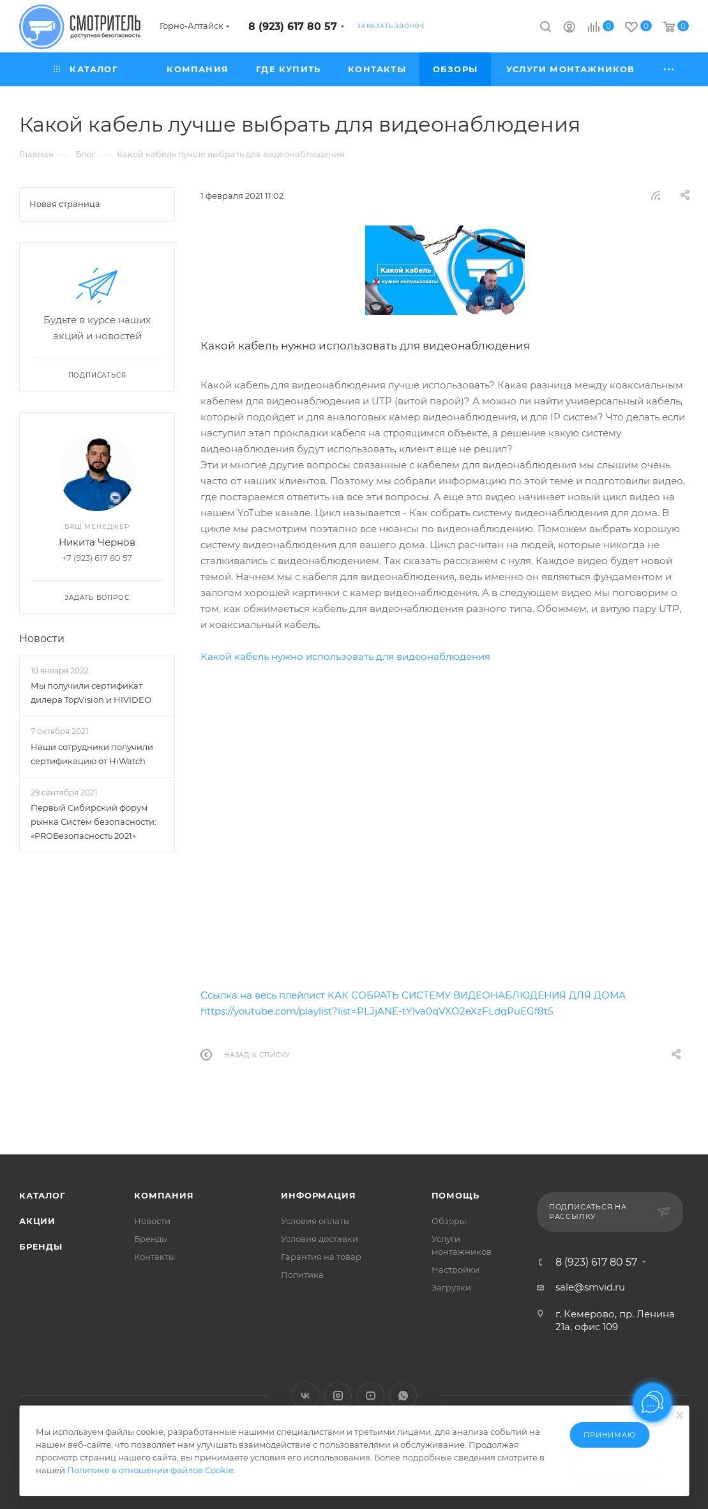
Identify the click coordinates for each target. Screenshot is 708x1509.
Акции (37, 1221)
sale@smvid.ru (590, 1287)
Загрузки (451, 1287)
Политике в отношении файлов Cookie (150, 1470)
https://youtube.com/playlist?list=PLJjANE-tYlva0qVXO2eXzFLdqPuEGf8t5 (376, 1011)
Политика (302, 1274)
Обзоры (449, 1221)
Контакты (154, 1257)
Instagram (338, 1395)
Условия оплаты (315, 1221)
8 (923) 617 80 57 (292, 26)
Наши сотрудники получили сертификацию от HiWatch (92, 754)
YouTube (370, 1395)
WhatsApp (403, 1395)
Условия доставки (319, 1239)
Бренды (41, 1246)
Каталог (42, 1195)
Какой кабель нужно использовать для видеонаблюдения (345, 656)
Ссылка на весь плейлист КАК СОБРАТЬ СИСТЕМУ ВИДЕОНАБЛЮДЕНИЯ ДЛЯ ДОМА (413, 995)
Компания (163, 1195)
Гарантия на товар (321, 1257)
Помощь (455, 1195)
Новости (41, 638)
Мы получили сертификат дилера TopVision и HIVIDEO (91, 692)
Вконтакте (305, 1395)
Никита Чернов (97, 542)
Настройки (455, 1269)
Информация (318, 1195)
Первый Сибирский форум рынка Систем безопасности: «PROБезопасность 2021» (93, 821)
